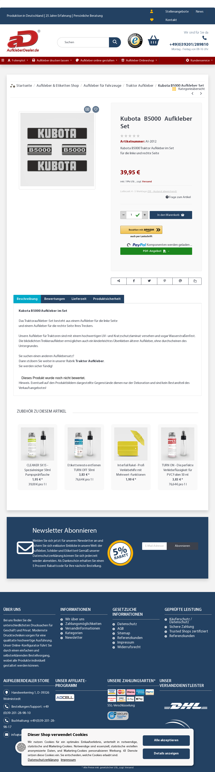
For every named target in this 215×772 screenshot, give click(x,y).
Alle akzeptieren (166, 740)
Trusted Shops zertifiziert (188, 631)
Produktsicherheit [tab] (107, 299)
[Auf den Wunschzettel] (95, 109)
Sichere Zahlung (181, 627)
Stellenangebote (177, 11)
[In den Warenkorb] (16, 100)
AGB (120, 628)
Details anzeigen (166, 753)
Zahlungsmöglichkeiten (83, 624)
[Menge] (134, 215)
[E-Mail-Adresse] (154, 546)
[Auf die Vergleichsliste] (87, 109)
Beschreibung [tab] (27, 299)
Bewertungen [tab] (54, 299)
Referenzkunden (130, 638)
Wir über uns (74, 619)
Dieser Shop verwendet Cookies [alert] (58, 735)
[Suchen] (89, 42)
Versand (147, 181)
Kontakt (171, 20)
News (199, 11)
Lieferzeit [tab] (79, 299)
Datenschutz (127, 624)
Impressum (125, 642)
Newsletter (74, 637)
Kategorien (74, 633)
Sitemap (123, 633)
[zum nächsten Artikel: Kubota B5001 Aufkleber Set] (201, 93)
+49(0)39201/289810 (188, 45)
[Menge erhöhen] (145, 215)
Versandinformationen (82, 628)
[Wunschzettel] (152, 20)
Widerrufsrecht (129, 647)
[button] (151, 12)
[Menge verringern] (124, 215)
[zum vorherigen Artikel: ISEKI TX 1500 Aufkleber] (193, 93)
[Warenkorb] (150, 40)
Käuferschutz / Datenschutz (180, 621)
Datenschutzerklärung (48, 556)
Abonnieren (182, 546)
